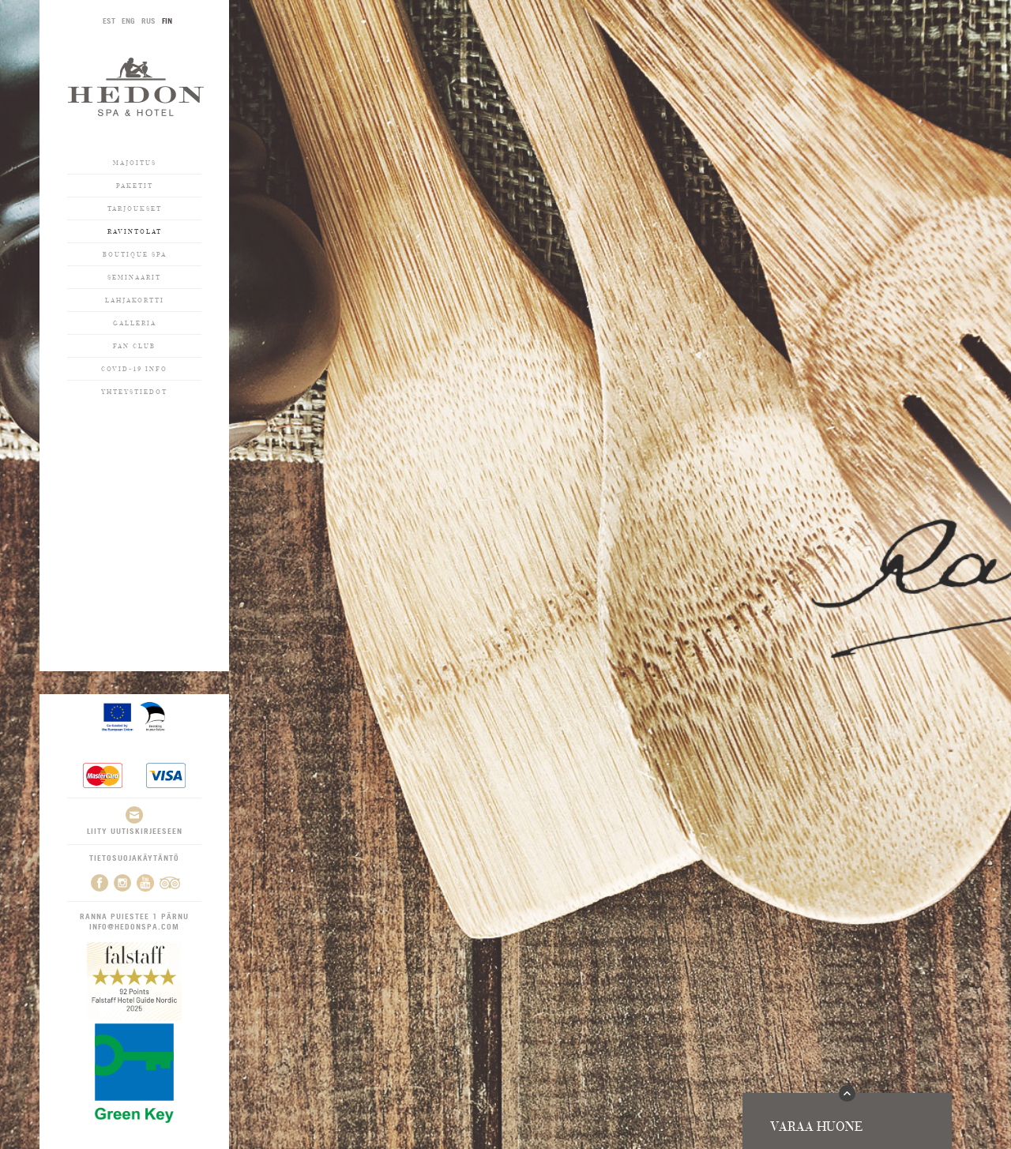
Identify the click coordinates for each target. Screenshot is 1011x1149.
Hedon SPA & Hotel (136, 86)
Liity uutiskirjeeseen (134, 820)
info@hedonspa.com (134, 926)
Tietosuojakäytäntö (134, 857)
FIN (167, 20)
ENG (128, 20)
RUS (148, 20)
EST (109, 20)
